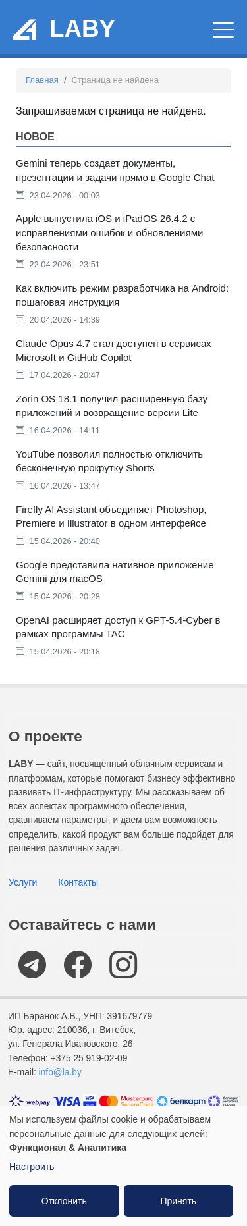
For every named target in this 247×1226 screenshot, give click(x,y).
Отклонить (64, 1201)
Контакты (78, 882)
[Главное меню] (223, 29)
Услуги (23, 882)
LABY (82, 28)
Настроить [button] (31, 1166)
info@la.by (60, 1072)
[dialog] (123, 1166)
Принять (178, 1201)
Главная (42, 80)
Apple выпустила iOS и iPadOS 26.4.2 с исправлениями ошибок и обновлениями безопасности (109, 232)
